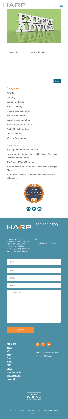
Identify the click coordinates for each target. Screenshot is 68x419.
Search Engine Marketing (18, 120)
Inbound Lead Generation (18, 111)
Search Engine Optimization (19, 124)
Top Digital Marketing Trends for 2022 (24, 149)
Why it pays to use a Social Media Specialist (28, 48)
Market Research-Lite (17, 115)
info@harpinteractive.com (45, 243)
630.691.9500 (46, 225)
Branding (11, 97)
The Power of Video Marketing (20, 162)
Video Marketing (14, 133)
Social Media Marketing (39, 52)
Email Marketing (14, 106)
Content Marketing (15, 102)
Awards (10, 93)
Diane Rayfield (14, 52)
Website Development (17, 138)
